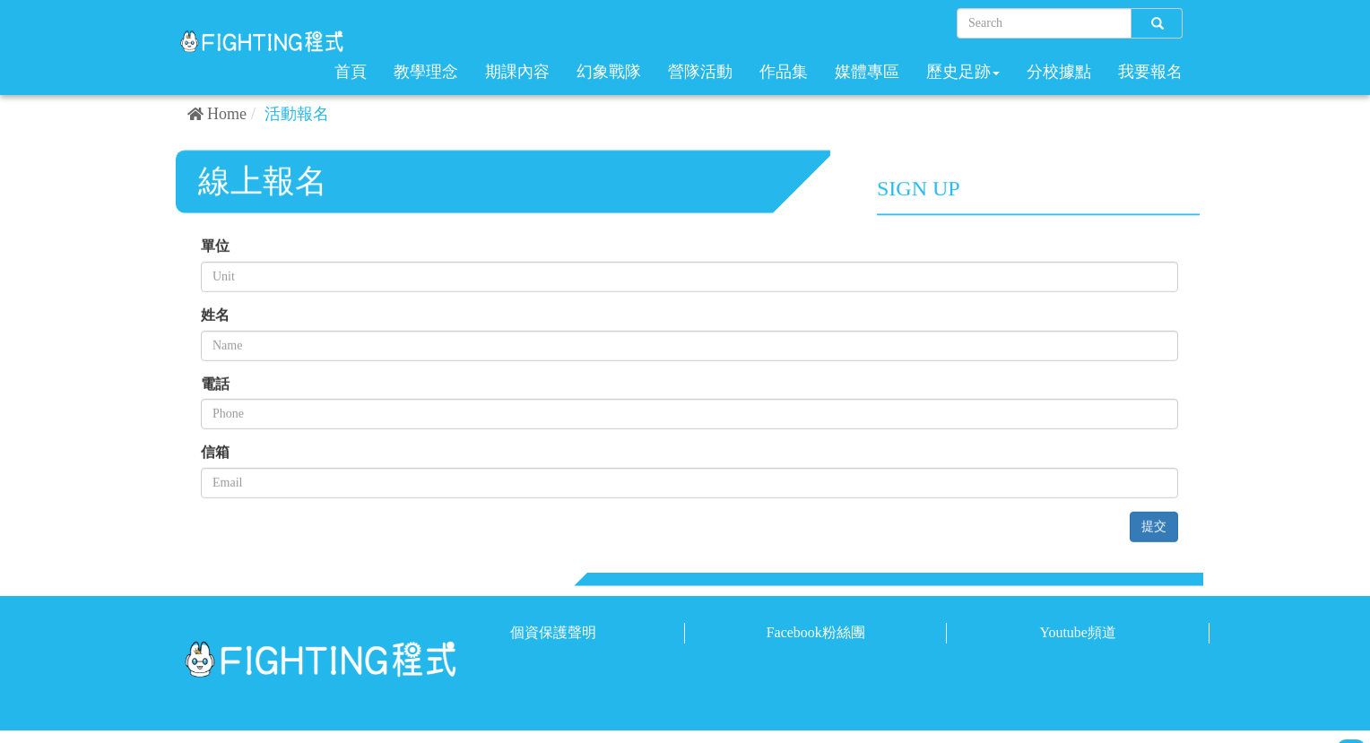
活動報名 (296, 114)
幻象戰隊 (609, 72)
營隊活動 (700, 72)
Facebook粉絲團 (816, 632)
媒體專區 (867, 72)
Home (227, 114)
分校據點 (1059, 72)
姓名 (215, 316)
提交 (1153, 527)
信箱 (215, 454)
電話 (215, 385)
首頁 (350, 72)
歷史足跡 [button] (963, 72)
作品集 (783, 72)
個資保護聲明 (553, 632)
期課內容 (517, 72)
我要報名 (1150, 72)
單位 (215, 247)
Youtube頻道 (1077, 632)
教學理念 (426, 72)
